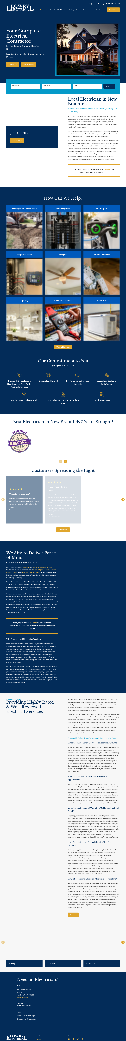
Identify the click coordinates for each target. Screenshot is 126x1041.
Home (39, 1039)
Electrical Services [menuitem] (60, 10)
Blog (90, 4)
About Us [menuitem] (49, 10)
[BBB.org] (82, 1039)
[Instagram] (78, 1039)
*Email (75, 85)
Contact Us (13, 64)
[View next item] (65, 461)
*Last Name (46, 85)
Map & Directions (22, 997)
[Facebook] (73, 1039)
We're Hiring (29, 64)
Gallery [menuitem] (71, 10)
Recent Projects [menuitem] (88, 10)
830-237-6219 (113, 4)
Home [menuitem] (42, 10)
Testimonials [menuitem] (100, 10)
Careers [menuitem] (78, 10)
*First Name (15, 85)
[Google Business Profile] (69, 1039)
